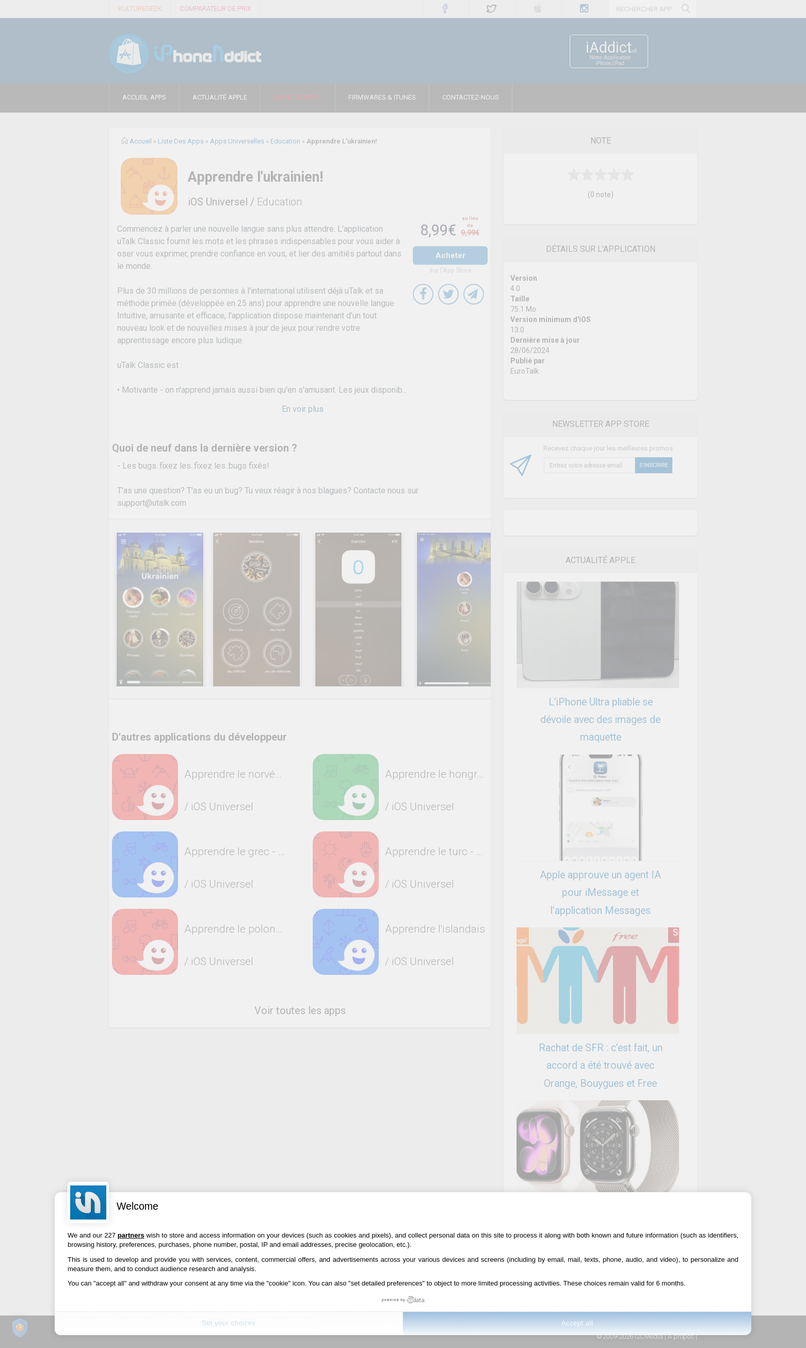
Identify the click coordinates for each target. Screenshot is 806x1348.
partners (131, 1235)
